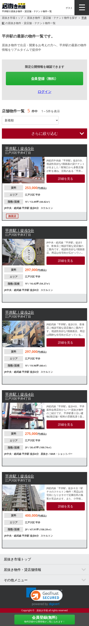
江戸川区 (30, 194)
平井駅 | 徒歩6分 (19, 476)
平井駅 (26, 208)
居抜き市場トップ (12, 18)
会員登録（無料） (44, 78)
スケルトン (47, 208)
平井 (37, 194)
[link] (44, 596)
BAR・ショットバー (61, 454)
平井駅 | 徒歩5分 (19, 148)
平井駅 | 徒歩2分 (19, 312)
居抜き (45, 454)
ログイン (44, 91)
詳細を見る (65, 179)
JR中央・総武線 (13, 208)
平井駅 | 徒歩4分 (19, 394)
